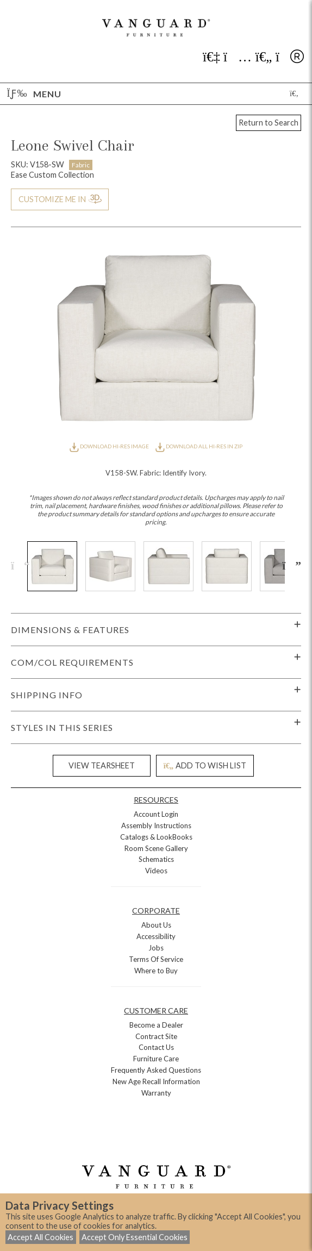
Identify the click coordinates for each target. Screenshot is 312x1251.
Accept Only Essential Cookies (135, 1237)
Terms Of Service (156, 959)
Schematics (156, 859)
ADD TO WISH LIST (205, 765)
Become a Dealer (156, 1025)
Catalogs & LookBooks (156, 837)
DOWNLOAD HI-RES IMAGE (110, 446)
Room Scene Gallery (156, 848)
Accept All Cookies (40, 1237)
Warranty (156, 1093)
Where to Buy (156, 970)
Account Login (156, 814)
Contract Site (156, 1036)
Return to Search (268, 122)
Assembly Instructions (156, 825)
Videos (156, 870)
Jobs (156, 947)
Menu (34, 94)
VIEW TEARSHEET (101, 765)
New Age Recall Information (156, 1081)
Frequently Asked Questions (156, 1070)
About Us (156, 925)
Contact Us (156, 1047)
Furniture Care (156, 1058)
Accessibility (156, 936)
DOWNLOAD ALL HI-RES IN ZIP (198, 446)
